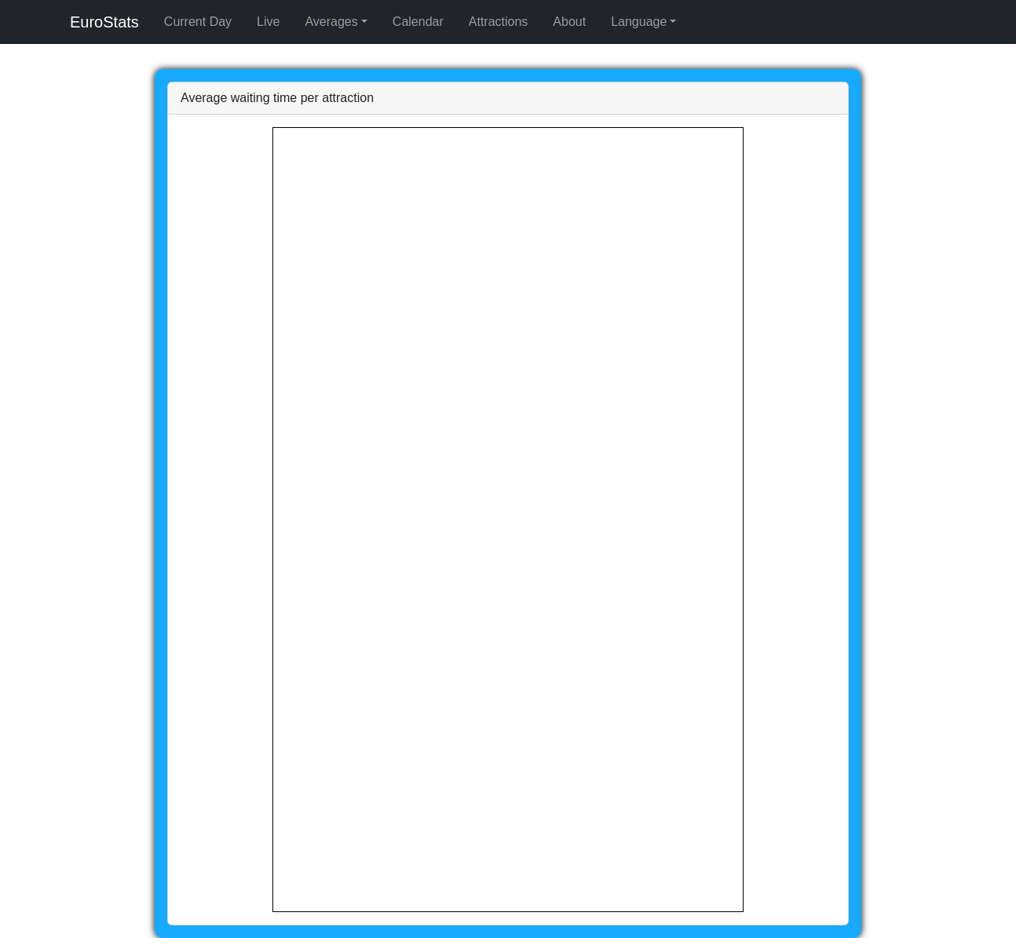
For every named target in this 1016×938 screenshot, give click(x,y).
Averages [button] (29, 41)
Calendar (29, 69)
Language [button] (31, 83)
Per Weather (176, 55)
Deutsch (122, 97)
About (128, 69)
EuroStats (30, 13)
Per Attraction (46, 55)
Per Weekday (248, 55)
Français (75, 97)
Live (83, 27)
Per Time (113, 55)
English (28, 97)
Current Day (37, 27)
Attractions (82, 69)
